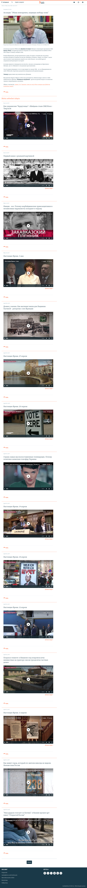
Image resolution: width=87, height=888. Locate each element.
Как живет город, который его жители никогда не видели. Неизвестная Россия (27, 770)
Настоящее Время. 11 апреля (13, 718)
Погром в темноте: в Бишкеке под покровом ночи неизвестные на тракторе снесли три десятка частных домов (36, 667)
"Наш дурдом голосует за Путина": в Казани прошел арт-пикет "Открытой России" (28, 820)
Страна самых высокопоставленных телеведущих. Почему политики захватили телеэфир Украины (33, 464)
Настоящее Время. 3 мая (12, 261)
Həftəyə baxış (5, 882)
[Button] (6, 92)
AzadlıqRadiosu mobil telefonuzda (9, 875)
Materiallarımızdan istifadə (8, 877)
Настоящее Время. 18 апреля (13, 562)
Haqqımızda (4, 872)
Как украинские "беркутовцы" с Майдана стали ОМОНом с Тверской (24, 114)
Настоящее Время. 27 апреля (13, 361)
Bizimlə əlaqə (5, 880)
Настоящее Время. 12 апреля (13, 612)
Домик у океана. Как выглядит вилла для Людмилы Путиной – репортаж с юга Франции (30, 314)
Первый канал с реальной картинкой (15, 161)
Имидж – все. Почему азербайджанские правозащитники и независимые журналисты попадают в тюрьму (35, 214)
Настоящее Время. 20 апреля (13, 411)
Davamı (29, 862)
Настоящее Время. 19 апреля (13, 512)
